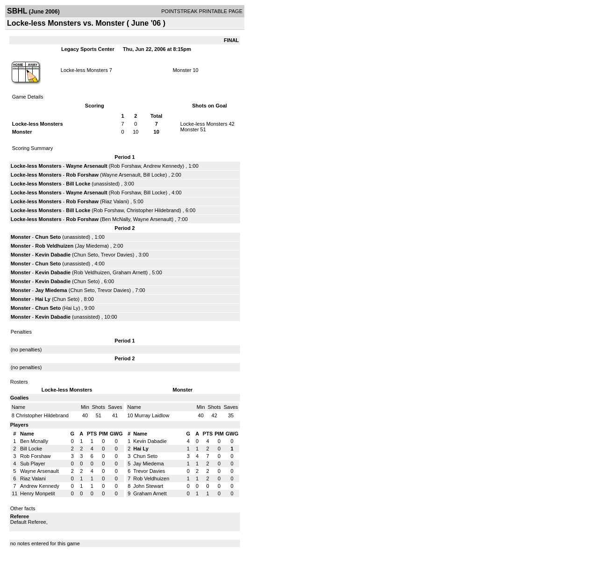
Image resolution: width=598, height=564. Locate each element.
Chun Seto (48, 237)
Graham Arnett (129, 272)
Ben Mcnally (34, 441)
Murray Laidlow (152, 415)
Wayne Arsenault (86, 166)
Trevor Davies (117, 254)
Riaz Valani (115, 201)
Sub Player (32, 463)
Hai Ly (42, 299)
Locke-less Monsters (84, 70)
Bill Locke (154, 175)
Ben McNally (116, 219)
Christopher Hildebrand (153, 210)
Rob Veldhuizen (54, 246)
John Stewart (148, 486)
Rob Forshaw (125, 166)
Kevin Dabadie (53, 254)
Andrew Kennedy (163, 166)
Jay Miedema (92, 246)
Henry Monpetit (37, 493)
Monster (182, 70)
